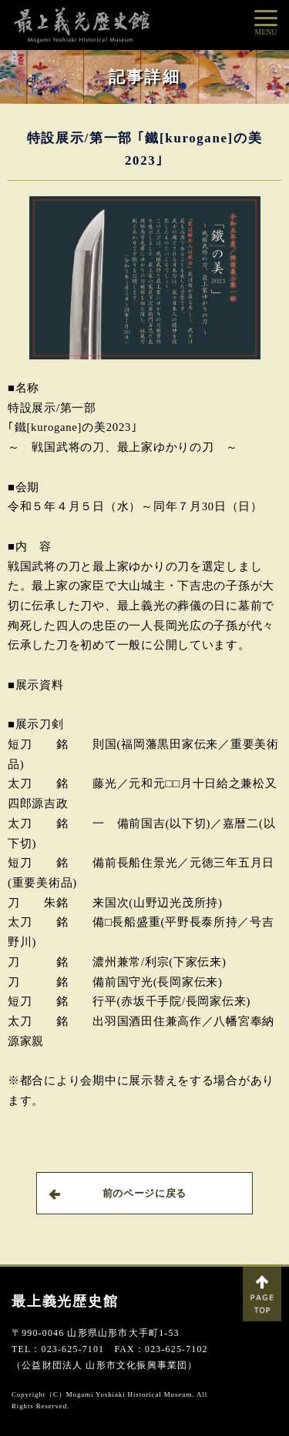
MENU (266, 32)
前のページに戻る (118, 1193)
